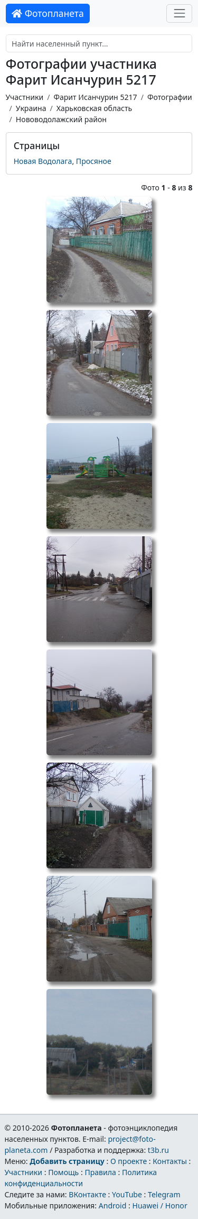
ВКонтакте (87, 1194)
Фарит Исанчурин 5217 (95, 97)
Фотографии (169, 97)
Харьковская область (94, 108)
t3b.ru (158, 1150)
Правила (100, 1172)
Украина (31, 108)
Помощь (63, 1172)
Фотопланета (48, 13)
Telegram (164, 1194)
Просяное (93, 161)
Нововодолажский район (61, 119)
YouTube (127, 1194)
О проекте (128, 1161)
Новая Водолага (43, 161)
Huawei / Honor (159, 1205)
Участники (25, 97)
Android (113, 1205)
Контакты (170, 1161)
